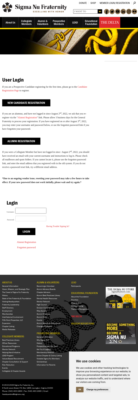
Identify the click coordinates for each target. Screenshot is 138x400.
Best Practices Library (10, 340)
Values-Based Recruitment (13, 358)
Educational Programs (11, 346)
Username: (10, 212)
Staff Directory (8, 307)
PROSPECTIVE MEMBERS (48, 333)
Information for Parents (46, 365)
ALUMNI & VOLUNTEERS (48, 282)
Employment (7, 311)
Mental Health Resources (47, 298)
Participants (76, 286)
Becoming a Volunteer (45, 286)
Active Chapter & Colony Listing (49, 355)
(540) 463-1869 (15, 391)
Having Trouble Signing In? (57, 226)
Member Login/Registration (115, 3)
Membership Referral (45, 352)
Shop (93, 3)
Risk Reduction (8, 365)
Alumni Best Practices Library (48, 295)
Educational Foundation (91, 22)
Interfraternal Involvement (12, 317)
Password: (10, 220)
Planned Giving (77, 306)
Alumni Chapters (43, 314)
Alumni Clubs (42, 317)
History (5, 295)
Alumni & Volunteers (42, 22)
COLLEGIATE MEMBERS (13, 336)
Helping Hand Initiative (11, 352)
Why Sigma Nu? (43, 340)
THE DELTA (76, 316)
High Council (42, 304)
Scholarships (42, 361)
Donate (83, 3)
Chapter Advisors (43, 292)
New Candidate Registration (26, 103)
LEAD (75, 22)
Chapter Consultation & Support (15, 361)
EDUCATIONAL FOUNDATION (84, 293)
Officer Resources (9, 343)
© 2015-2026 (8, 385)
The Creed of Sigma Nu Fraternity (15, 292)
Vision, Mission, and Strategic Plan (16, 289)
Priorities (74, 300)
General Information (10, 286)
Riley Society (42, 311)
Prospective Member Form (47, 346)
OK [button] (79, 389)
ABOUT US (7, 282)
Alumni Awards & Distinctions (48, 323)
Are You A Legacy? (44, 349)
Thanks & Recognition (80, 309)
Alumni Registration (27, 117)
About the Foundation (80, 296)
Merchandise (7, 314)
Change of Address (44, 326)
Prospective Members (59, 22)
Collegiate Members (26, 22)
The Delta (110, 22)
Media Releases (8, 329)
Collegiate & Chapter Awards (13, 371)
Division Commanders (45, 307)
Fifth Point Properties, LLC (12, 320)
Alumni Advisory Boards (46, 289)
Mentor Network (8, 349)
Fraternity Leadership (10, 304)
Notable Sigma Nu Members (48, 358)
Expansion (6, 323)
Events (5, 368)
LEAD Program (8, 355)
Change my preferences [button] (97, 389)
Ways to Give (76, 303)
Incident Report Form (82, 323)
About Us (10, 22)
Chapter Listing (8, 326)
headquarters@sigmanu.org (13, 394)
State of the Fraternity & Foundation (16, 298)
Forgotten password (26, 247)
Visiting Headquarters (10, 301)
